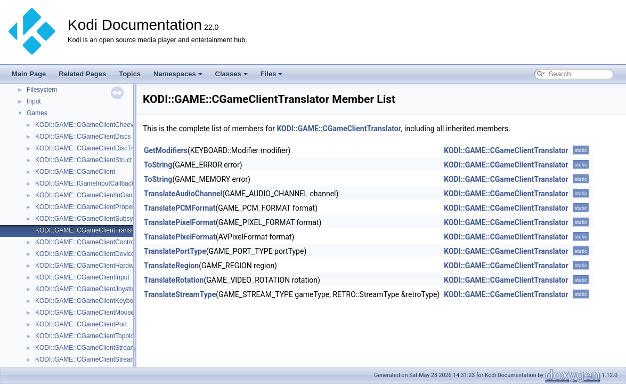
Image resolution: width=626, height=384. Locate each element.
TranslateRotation (174, 280)
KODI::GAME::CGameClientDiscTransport (95, 148)
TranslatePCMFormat (180, 208)
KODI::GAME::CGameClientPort (81, 324)
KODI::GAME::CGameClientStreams (87, 359)
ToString (158, 165)
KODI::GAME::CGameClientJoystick (86, 289)
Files (272, 74)
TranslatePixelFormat (180, 222)
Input (34, 101)
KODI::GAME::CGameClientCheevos (87, 125)
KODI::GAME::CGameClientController (89, 242)
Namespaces (177, 74)
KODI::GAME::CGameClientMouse (84, 312)
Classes (231, 74)
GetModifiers (166, 150)
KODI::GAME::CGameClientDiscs (83, 136)
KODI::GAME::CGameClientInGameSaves (95, 195)
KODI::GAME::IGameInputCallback (85, 183)
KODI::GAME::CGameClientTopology (88, 336)
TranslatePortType (175, 251)
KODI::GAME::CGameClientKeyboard (88, 301)
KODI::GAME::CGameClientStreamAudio (93, 347)
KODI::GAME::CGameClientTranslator (89, 230)
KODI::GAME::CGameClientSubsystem (91, 218)
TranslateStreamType (180, 294)
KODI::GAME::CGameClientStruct (83, 160)
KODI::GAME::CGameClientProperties (89, 207)
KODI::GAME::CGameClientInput (82, 277)
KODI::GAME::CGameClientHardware (89, 265)
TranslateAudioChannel (183, 193)
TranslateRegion (171, 265)
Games (37, 113)
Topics (130, 74)
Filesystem (42, 89)
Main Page (29, 74)
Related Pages (82, 74)
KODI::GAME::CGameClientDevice (85, 254)
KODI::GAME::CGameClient (75, 171)
